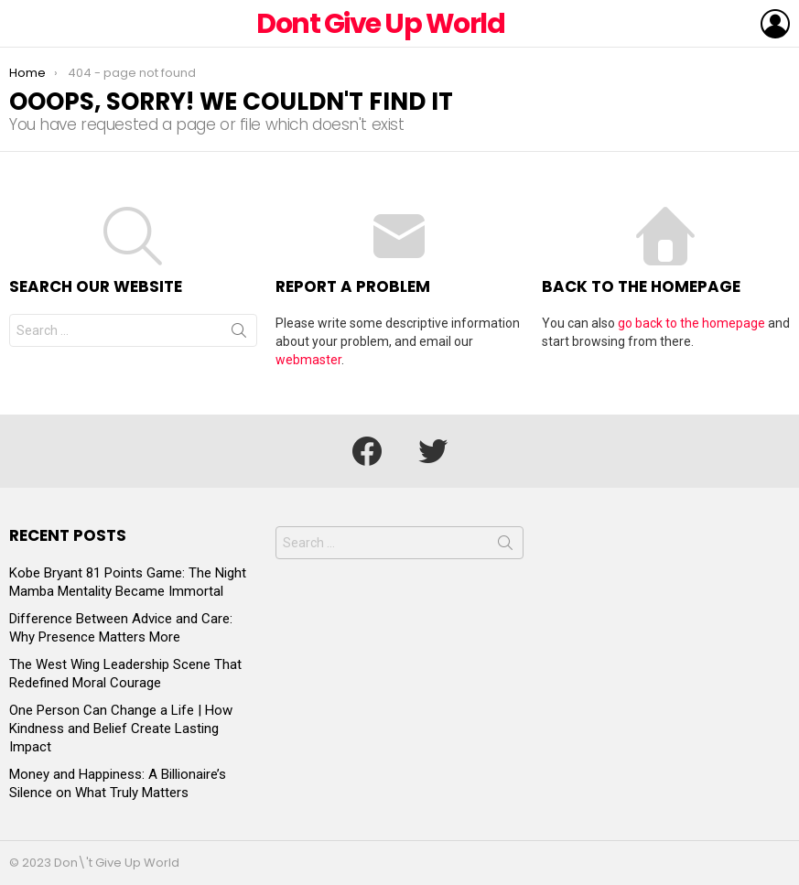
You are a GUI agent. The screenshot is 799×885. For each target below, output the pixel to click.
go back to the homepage (691, 323)
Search (239, 334)
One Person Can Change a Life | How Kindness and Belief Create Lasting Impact (120, 728)
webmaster (308, 359)
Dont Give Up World (380, 24)
